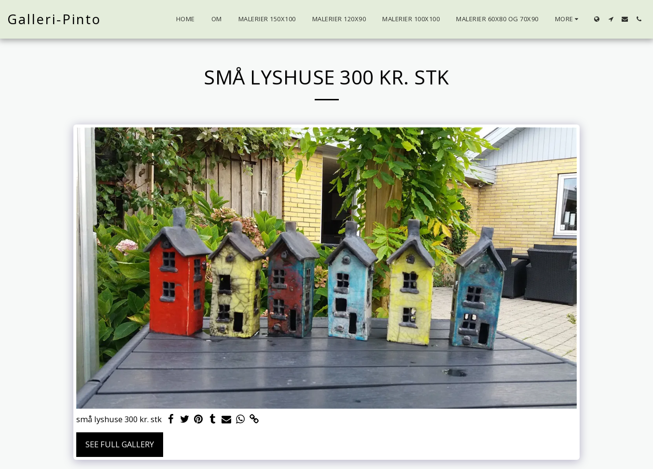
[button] (610, 19)
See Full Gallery (119, 444)
